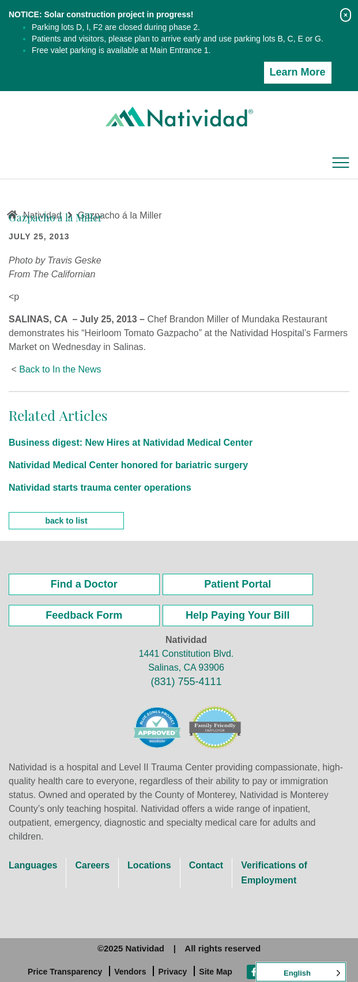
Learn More (298, 72)
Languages (33, 865)
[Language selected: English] (300, 972)
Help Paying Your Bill (237, 615)
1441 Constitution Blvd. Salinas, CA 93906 (186, 660)
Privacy (172, 971)
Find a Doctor (84, 584)
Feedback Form (84, 615)
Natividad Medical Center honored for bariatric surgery (128, 465)
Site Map (215, 971)
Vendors (130, 971)
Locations (149, 865)
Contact (206, 865)
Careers (92, 865)
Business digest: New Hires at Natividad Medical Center (131, 442)
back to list (66, 520)
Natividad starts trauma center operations (100, 487)
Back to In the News (60, 369)
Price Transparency (65, 971)
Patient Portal (237, 584)
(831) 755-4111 (185, 681)
